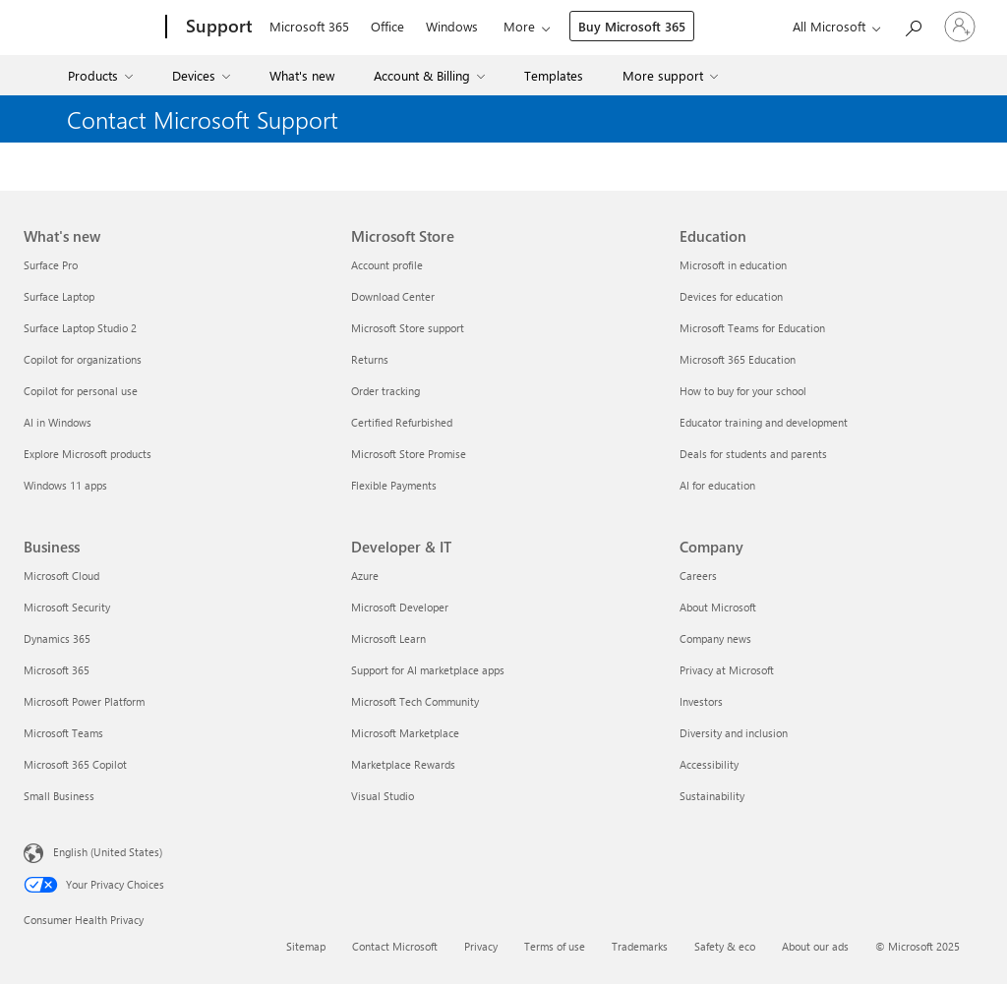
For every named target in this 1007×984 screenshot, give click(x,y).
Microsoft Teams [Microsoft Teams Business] (63, 732)
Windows (452, 26)
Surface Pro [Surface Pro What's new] (51, 265)
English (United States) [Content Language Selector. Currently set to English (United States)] (107, 851)
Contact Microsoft (395, 946)
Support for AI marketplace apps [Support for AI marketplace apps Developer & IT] (427, 670)
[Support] (217, 27)
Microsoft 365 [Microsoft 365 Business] (56, 670)
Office (387, 26)
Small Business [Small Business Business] (59, 795)
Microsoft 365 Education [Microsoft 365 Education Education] (738, 359)
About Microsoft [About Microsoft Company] (718, 607)
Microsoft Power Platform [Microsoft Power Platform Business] (84, 701)
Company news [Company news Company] (715, 638)
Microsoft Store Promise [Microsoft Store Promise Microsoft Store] (408, 453)
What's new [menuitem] (301, 75)
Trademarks (640, 946)
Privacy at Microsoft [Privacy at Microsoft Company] (727, 670)
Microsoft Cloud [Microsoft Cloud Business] (61, 575)
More (519, 26)
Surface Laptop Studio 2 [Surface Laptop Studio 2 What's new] (80, 327)
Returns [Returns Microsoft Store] (369, 359)
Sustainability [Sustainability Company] (712, 795)
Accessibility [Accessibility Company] (709, 764)
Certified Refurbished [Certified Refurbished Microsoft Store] (401, 422)
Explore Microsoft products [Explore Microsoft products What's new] (87, 453)
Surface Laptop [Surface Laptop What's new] (59, 296)
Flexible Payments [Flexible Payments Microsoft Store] (394, 485)
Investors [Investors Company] (701, 701)
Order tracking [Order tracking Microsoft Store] (385, 390)
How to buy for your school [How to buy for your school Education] (743, 390)
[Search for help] (912, 25)
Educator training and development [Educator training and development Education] (764, 422)
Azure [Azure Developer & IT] (365, 575)
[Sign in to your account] (959, 26)
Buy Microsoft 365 (631, 26)
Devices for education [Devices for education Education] (731, 296)
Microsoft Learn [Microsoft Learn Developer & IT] (388, 638)
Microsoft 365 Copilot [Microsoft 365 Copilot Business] (75, 764)
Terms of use (554, 946)
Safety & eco (724, 946)
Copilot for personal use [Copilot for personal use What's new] (81, 390)
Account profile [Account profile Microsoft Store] (387, 265)
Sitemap (306, 946)
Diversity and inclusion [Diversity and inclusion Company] (734, 732)
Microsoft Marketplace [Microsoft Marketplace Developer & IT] (405, 732)
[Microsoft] (91, 27)
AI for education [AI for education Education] (717, 485)
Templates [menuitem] (553, 75)
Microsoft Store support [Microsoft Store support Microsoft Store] (407, 327)
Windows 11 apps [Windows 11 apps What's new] (65, 485)
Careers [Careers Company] (698, 575)
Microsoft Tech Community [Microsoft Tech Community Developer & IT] (415, 701)
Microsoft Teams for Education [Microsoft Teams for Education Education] (752, 327)
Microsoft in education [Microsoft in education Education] (733, 265)
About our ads (815, 946)
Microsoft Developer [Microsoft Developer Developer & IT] (399, 607)
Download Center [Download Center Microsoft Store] (393, 296)
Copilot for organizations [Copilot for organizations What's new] (83, 359)
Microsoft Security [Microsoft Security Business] (67, 607)
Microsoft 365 (309, 26)
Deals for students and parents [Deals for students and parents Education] (753, 453)
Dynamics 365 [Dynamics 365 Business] (57, 638)
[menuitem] (102, 74)
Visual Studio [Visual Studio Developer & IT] (382, 795)
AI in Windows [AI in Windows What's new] (57, 422)
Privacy (481, 946)
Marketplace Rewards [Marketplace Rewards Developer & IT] (403, 764)
